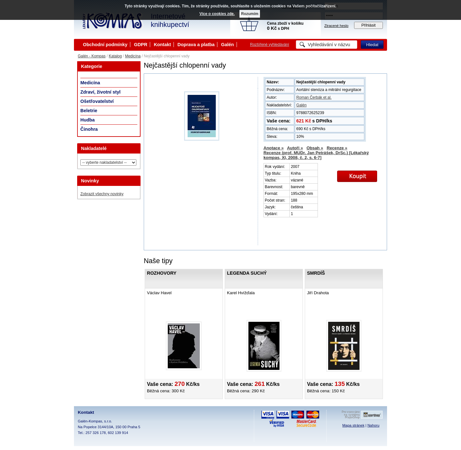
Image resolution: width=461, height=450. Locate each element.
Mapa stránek (353, 425)
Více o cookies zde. (217, 14)
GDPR (140, 44)
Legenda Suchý (247, 273)
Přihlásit (368, 25)
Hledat (372, 44)
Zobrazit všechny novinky (102, 194)
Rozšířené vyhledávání (269, 44)
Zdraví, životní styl (100, 92)
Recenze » (337, 148)
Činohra (89, 129)
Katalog (115, 56)
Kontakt (162, 44)
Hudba (87, 119)
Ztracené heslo (336, 26)
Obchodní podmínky (105, 44)
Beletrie (88, 110)
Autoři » (295, 148)
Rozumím (249, 14)
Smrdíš (316, 273)
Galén (227, 44)
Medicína (133, 56)
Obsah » (314, 148)
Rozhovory (161, 273)
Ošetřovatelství (97, 101)
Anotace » (273, 148)
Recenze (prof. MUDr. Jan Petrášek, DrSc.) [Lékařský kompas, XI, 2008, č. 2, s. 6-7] (316, 155)
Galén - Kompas (92, 56)
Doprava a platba (195, 44)
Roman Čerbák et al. (314, 97)
